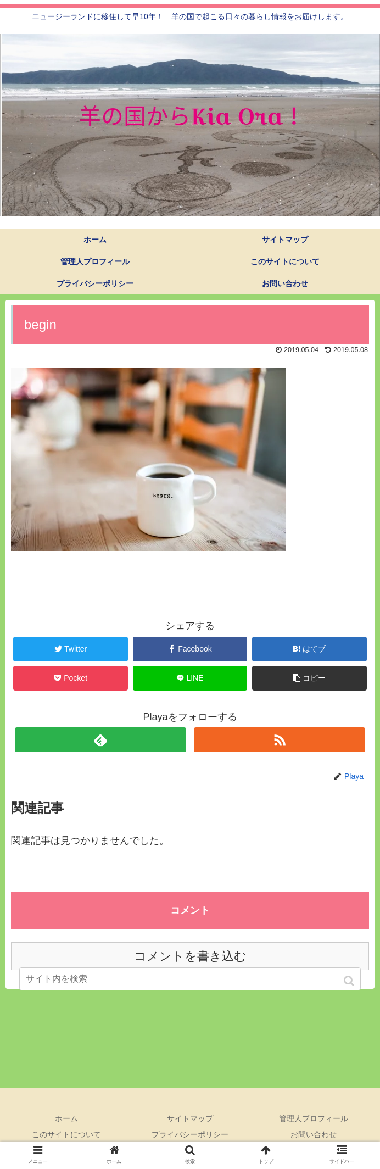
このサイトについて (66, 1134)
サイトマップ (190, 1118)
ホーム (66, 1118)
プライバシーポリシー (190, 1134)
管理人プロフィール (313, 1118)
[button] (350, 980)
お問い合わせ (313, 1134)
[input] (190, 978)
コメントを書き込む (190, 956)
